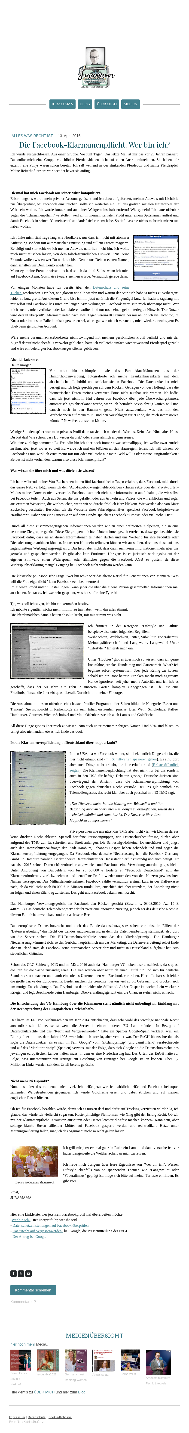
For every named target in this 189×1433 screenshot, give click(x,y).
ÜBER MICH (107, 104)
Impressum (17, 1417)
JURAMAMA (62, 104)
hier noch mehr (22, 1344)
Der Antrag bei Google (29, 1236)
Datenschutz (37, 1417)
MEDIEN (130, 104)
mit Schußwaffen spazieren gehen (131, 759)
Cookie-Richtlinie (60, 1417)
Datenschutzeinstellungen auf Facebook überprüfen (50, 1225)
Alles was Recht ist (33, 136)
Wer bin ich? (21, 1220)
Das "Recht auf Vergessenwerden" (37, 1231)
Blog (85, 104)
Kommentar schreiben (33, 1290)
